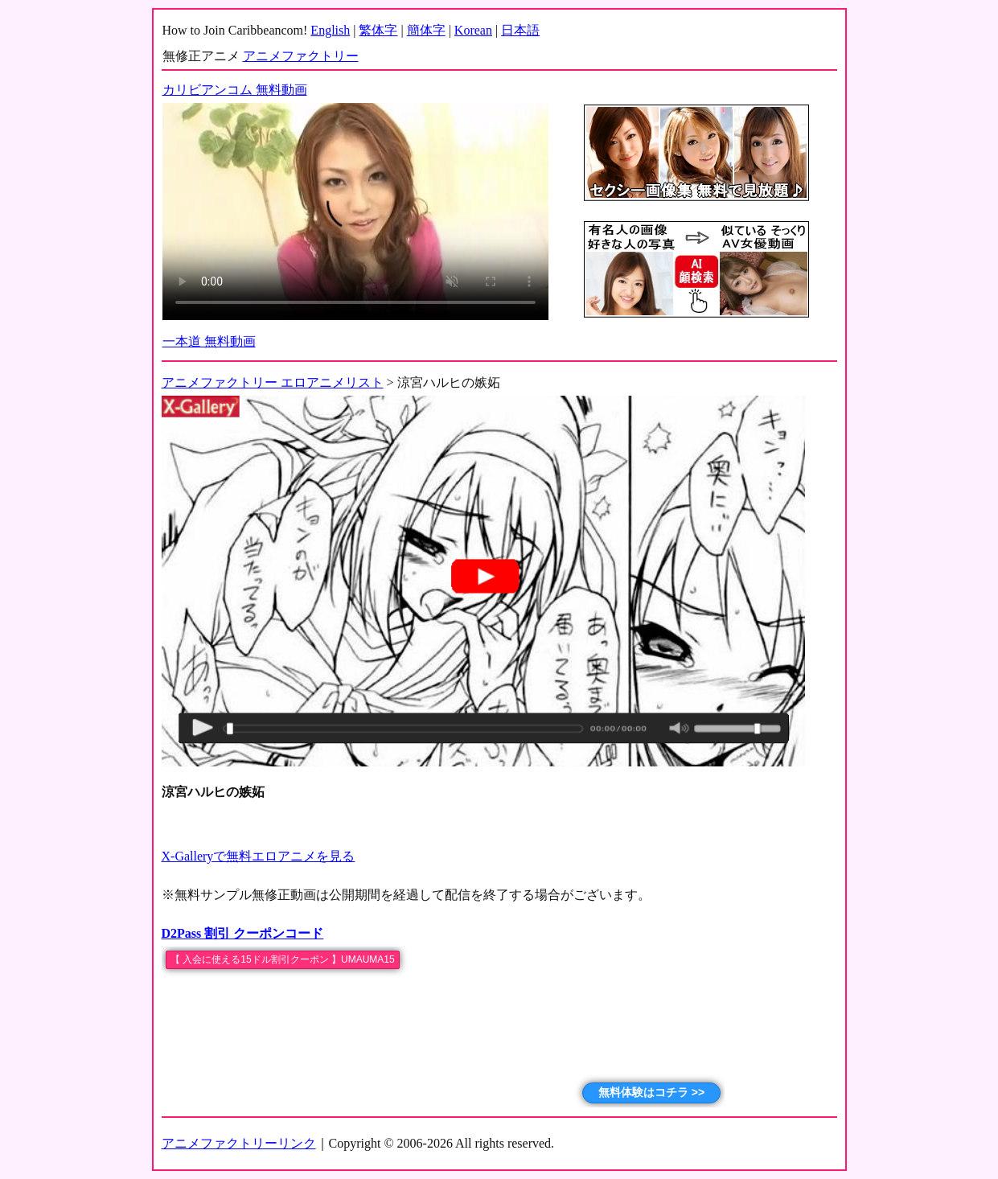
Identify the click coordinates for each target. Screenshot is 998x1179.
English (330, 30)
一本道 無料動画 (209, 341)
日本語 (520, 30)
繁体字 (378, 30)
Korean (473, 30)
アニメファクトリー (301, 56)
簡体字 (426, 30)
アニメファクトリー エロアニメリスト (273, 382)
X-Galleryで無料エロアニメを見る (258, 856)
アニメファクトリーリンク (239, 1143)
